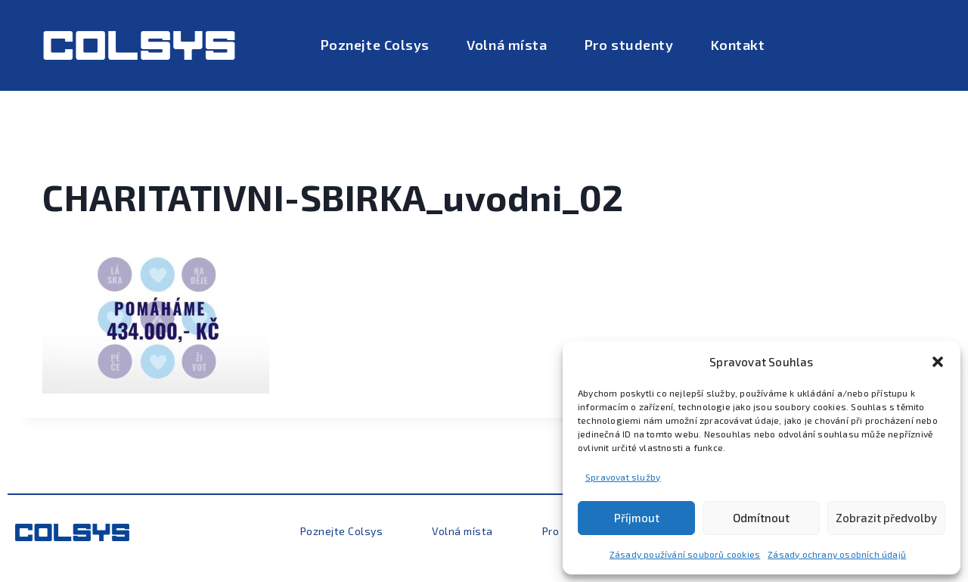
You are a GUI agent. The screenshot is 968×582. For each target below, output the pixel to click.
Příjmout (636, 517)
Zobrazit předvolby (886, 517)
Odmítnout (761, 517)
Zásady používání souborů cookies (685, 554)
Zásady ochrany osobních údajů (837, 554)
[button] (937, 361)
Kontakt (738, 44)
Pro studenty (629, 44)
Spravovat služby (622, 477)
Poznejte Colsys (375, 44)
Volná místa (507, 44)
